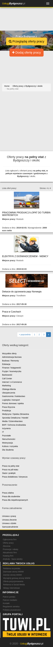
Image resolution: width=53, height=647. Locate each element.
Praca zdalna (8, 493)
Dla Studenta (8, 450)
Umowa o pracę (9, 516)
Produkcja (6, 410)
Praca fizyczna (8, 407)
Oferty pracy (8, 543)
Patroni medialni (10, 600)
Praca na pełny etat (10, 466)
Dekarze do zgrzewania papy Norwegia (21, 291)
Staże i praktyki (9, 473)
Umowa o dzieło (9, 523)
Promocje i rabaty (10, 549)
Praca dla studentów (11, 496)
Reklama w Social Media (14, 584)
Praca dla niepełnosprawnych (15, 500)
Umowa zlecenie (9, 520)
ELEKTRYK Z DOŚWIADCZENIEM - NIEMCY (25, 256)
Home (6, 86)
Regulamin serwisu (11, 606)
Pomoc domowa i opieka (13, 403)
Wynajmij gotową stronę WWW (16, 578)
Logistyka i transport (11, 400)
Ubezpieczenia (8, 393)
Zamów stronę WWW (12, 575)
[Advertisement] (26, 122)
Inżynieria (6, 428)
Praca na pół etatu (10, 469)
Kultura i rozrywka (10, 446)
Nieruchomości (8, 439)
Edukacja (6, 364)
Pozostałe (6, 435)
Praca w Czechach (11, 311)
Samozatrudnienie (10, 527)
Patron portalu (9, 597)
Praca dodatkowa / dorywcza (14, 477)
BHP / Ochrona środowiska (14, 425)
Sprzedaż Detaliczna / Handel (15, 418)
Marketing (6, 385)
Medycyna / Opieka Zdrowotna (15, 414)
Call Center (7, 378)
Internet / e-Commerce (12, 382)
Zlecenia (6, 546)
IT (3, 432)
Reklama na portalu (11, 568)
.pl (13, 3)
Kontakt (6, 603)
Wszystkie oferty (9, 353)
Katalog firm (8, 556)
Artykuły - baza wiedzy (12, 559)
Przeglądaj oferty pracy (26, 41)
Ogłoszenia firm (10, 539)
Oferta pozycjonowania (13, 581)
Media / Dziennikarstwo (12, 421)
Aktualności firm (10, 552)
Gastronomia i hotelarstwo (13, 396)
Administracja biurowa (11, 357)
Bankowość (7, 375)
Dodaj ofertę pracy (26, 52)
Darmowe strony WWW (13, 572)
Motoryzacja (7, 443)
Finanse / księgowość (11, 368)
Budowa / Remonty (10, 361)
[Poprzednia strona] (24, 334)
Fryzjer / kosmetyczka (11, 371)
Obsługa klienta (9, 389)
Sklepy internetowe (11, 588)
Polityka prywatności (12, 610)
